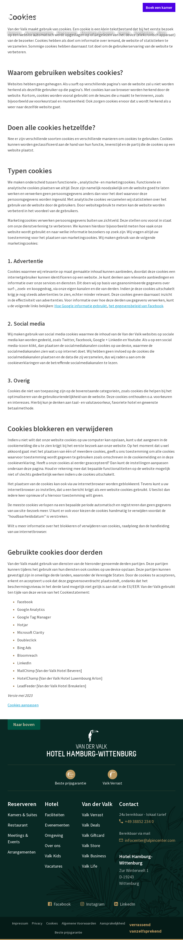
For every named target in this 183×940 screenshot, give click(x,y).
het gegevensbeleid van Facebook (136, 305)
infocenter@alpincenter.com (147, 840)
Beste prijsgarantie (70, 777)
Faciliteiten (144, 33)
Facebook (59, 904)
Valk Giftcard (93, 835)
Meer (165, 33)
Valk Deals (91, 825)
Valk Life (89, 866)
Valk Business (94, 856)
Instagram (92, 904)
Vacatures (53, 866)
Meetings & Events (97, 33)
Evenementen (57, 825)
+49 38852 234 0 (136, 821)
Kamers (14, 33)
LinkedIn (124, 904)
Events (124, 33)
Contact (85, 7)
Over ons (53, 845)
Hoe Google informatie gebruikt (80, 305)
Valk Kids (53, 856)
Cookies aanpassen (23, 705)
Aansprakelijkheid (112, 923)
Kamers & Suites (22, 814)
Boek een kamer (159, 7)
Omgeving (54, 835)
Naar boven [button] (24, 724)
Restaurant (67, 33)
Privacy (37, 923)
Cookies (52, 923)
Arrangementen (39, 33)
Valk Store (91, 845)
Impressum (20, 923)
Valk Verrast (112, 777)
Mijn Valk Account (110, 7)
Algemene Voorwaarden (79, 923)
